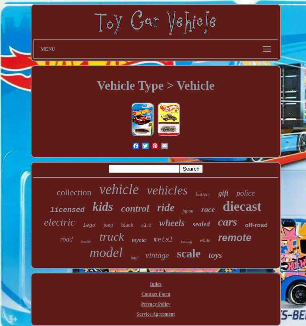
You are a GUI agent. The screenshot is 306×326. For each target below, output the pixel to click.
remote (234, 237)
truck (111, 236)
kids (102, 207)
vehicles (167, 190)
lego (89, 225)
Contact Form (155, 294)
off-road (256, 225)
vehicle (119, 189)
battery (203, 194)
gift (223, 193)
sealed (201, 224)
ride (166, 208)
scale (189, 253)
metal (163, 240)
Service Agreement (156, 314)
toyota (139, 240)
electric (59, 222)
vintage (157, 255)
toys (215, 255)
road (66, 239)
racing (186, 241)
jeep (108, 225)
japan (187, 211)
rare (146, 224)
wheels (172, 223)
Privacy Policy (156, 304)
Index (155, 284)
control (135, 208)
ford (134, 258)
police (245, 193)
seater (86, 241)
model (106, 252)
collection (74, 192)
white (205, 240)
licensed (67, 210)
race (208, 209)
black (127, 225)
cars (227, 222)
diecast (242, 206)
